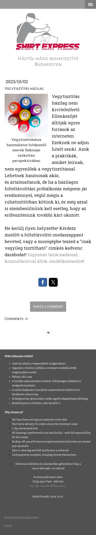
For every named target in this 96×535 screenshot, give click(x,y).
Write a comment (48, 306)
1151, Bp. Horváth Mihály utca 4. (48, 485)
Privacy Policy (13, 517)
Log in (8, 525)
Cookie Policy (31, 517)
